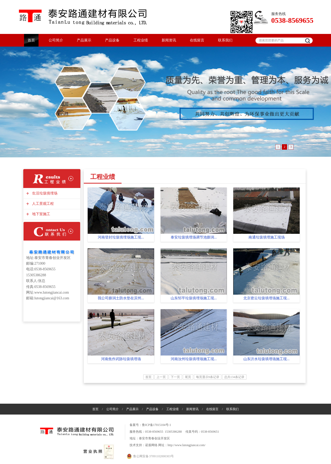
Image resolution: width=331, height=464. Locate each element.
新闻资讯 (169, 40)
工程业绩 (140, 40)
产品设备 (112, 40)
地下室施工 (40, 214)
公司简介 (56, 40)
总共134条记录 (234, 377)
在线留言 (197, 40)
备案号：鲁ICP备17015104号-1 (150, 425)
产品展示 (84, 40)
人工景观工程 (42, 204)
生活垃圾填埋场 (44, 193)
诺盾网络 (151, 445)
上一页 (161, 377)
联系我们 (225, 40)
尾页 (188, 377)
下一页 (175, 377)
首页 (31, 40)
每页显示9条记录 (207, 377)
